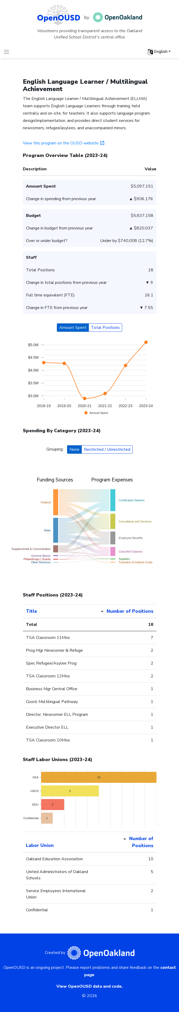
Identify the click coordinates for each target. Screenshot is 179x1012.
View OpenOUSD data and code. (89, 986)
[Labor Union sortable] (61, 842)
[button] (159, 51)
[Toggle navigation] (6, 51)
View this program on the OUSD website (64, 143)
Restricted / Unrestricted (107, 449)
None (74, 449)
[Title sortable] (58, 611)
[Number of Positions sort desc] (125, 611)
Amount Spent (72, 327)
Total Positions (105, 327)
